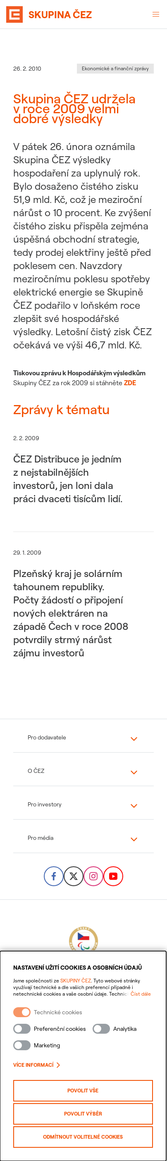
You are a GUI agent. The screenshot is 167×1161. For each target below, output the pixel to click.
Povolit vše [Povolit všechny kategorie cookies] (83, 1090)
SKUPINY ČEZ (75, 980)
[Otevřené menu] (156, 14)
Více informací (36, 1065)
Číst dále (141, 994)
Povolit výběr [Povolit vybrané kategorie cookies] (83, 1114)
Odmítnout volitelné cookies (84, 1137)
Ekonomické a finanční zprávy (115, 68)
